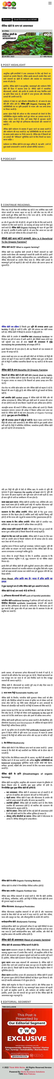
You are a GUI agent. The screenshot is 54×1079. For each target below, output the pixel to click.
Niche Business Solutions (33, 1072)
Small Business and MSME (25, 20)
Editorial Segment (17, 1001)
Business (7, 20)
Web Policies (29, 1074)
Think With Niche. (17, 1067)
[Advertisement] (27, 295)
